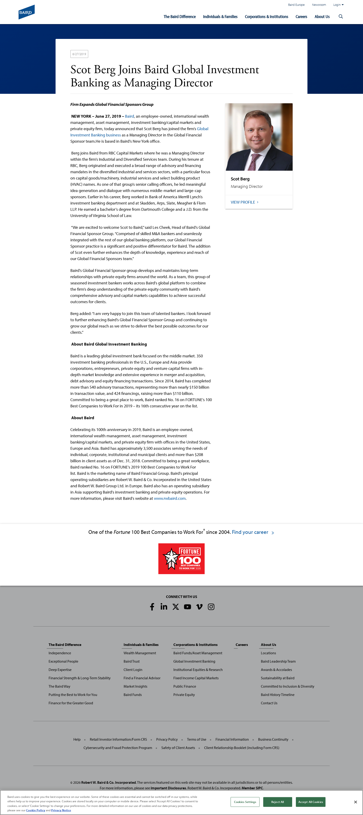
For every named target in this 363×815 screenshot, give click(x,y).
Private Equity (184, 694)
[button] (340, 16)
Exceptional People (63, 661)
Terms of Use (196, 739)
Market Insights (135, 686)
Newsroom (319, 4)
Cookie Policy (35, 810)
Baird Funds (133, 694)
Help (77, 739)
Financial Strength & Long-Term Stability (80, 678)
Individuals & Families (220, 16)
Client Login (133, 669)
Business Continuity (273, 739)
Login (338, 4)
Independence (60, 653)
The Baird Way (59, 686)
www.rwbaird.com (170, 498)
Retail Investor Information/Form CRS (118, 739)
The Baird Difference (180, 16)
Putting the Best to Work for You (73, 694)
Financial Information (232, 739)
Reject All (277, 802)
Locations (268, 653)
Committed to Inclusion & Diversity (287, 686)
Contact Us (269, 703)
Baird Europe (296, 4)
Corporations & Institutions (266, 16)
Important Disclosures (168, 788)
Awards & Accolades (276, 669)
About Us (322, 16)
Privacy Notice (61, 810)
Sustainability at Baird (277, 678)
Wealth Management (140, 653)
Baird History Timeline (277, 694)
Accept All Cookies (310, 802)
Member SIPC (252, 788)
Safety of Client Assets (178, 747)
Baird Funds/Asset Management (197, 653)
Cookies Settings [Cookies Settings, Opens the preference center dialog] (245, 802)
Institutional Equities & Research (198, 669)
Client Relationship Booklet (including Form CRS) (241, 747)
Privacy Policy (167, 739)
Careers (301, 16)
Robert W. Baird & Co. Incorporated (108, 782)
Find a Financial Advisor (142, 678)
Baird (129, 116)
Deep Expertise (60, 669)
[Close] (355, 802)
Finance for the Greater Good (71, 703)
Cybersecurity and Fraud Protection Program (118, 747)
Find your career (253, 532)
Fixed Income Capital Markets (196, 678)
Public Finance (184, 686)
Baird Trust (132, 661)
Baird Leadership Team (278, 661)
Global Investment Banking (194, 661)
